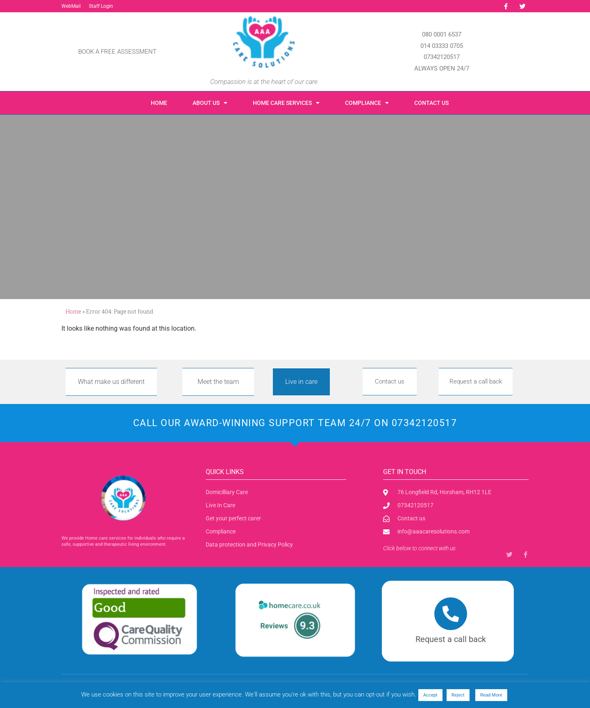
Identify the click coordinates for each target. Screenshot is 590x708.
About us (210, 103)
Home (159, 103)
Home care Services (286, 103)
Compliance (367, 103)
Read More (491, 695)
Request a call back (450, 639)
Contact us (431, 103)
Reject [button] (458, 695)
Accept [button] (430, 695)
